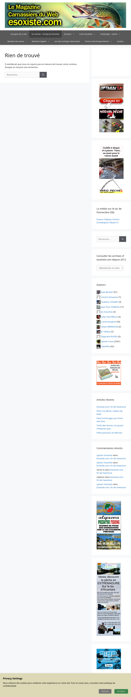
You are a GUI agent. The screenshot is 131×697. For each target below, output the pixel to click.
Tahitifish (105, 346)
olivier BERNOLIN (109, 326)
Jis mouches (107, 311)
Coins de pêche (88, 34)
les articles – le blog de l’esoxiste (45, 34)
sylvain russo (107, 341)
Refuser (105, 691)
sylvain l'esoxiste (105, 455)
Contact (120, 41)
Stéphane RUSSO (109, 336)
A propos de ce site (18, 34)
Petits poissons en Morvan (109, 432)
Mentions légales (42, 41)
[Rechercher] (43, 75)
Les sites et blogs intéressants (67, 41)
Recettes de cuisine (18, 41)
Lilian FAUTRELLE (109, 316)
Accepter (121, 691)
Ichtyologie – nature (111, 34)
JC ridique (105, 331)
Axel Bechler (107, 292)
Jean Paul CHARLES (110, 306)
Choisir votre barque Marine (99, 41)
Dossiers (70, 34)
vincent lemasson (109, 297)
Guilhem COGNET (109, 302)
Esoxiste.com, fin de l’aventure (111, 406)
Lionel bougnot (108, 321)
